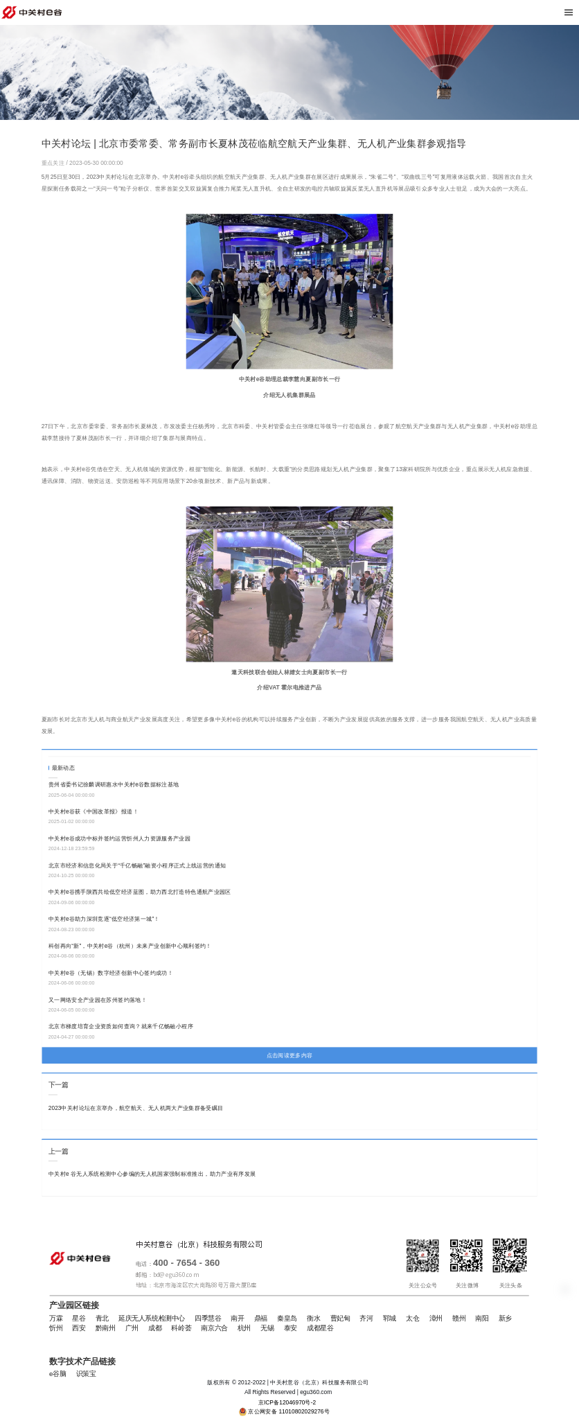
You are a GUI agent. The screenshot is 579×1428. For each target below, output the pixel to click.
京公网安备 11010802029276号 (289, 1411)
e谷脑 (57, 1373)
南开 (237, 1318)
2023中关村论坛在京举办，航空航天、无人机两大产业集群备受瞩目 (136, 1107)
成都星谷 (320, 1328)
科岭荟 (181, 1328)
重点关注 (54, 162)
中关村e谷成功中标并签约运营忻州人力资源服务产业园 (119, 838)
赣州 (458, 1318)
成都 (154, 1328)
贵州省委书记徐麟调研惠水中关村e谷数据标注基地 (113, 784)
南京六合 (214, 1328)
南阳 (481, 1318)
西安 (78, 1328)
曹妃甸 (340, 1318)
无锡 (267, 1328)
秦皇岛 (287, 1318)
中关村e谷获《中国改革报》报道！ (93, 811)
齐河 (366, 1318)
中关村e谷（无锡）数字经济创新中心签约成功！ (110, 972)
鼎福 (260, 1318)
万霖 (55, 1318)
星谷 (78, 1318)
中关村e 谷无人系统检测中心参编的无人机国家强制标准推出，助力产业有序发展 (152, 1173)
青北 (102, 1318)
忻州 (55, 1328)
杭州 (244, 1328)
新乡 (505, 1318)
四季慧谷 (208, 1318)
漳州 (436, 1318)
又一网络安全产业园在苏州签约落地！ (97, 999)
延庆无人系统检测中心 (151, 1318)
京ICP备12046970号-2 (287, 1402)
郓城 (389, 1318)
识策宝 (86, 1373)
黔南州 (106, 1328)
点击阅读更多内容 (290, 1055)
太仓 (412, 1318)
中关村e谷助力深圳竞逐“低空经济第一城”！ (104, 918)
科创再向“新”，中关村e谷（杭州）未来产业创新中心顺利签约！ (130, 945)
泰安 (290, 1328)
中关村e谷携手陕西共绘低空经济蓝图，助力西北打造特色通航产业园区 (139, 891)
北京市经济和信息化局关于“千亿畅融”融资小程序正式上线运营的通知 (137, 865)
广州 (132, 1328)
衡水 (313, 1318)
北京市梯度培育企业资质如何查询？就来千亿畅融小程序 (120, 1026)
